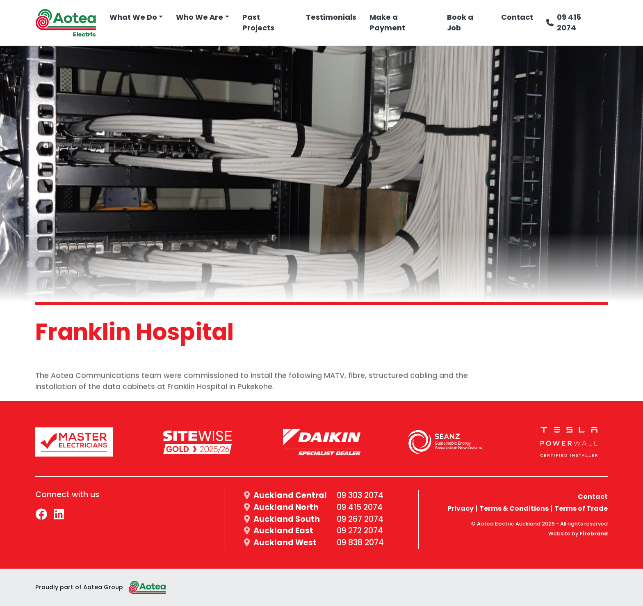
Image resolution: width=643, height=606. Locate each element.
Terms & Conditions (514, 508)
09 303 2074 (360, 495)
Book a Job (460, 22)
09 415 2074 (563, 22)
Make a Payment (387, 22)
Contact (517, 17)
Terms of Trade (581, 508)
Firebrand (593, 533)
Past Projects (258, 22)
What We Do (133, 17)
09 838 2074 (360, 542)
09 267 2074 (360, 519)
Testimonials (331, 17)
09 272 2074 (360, 530)
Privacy (460, 508)
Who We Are (199, 17)
